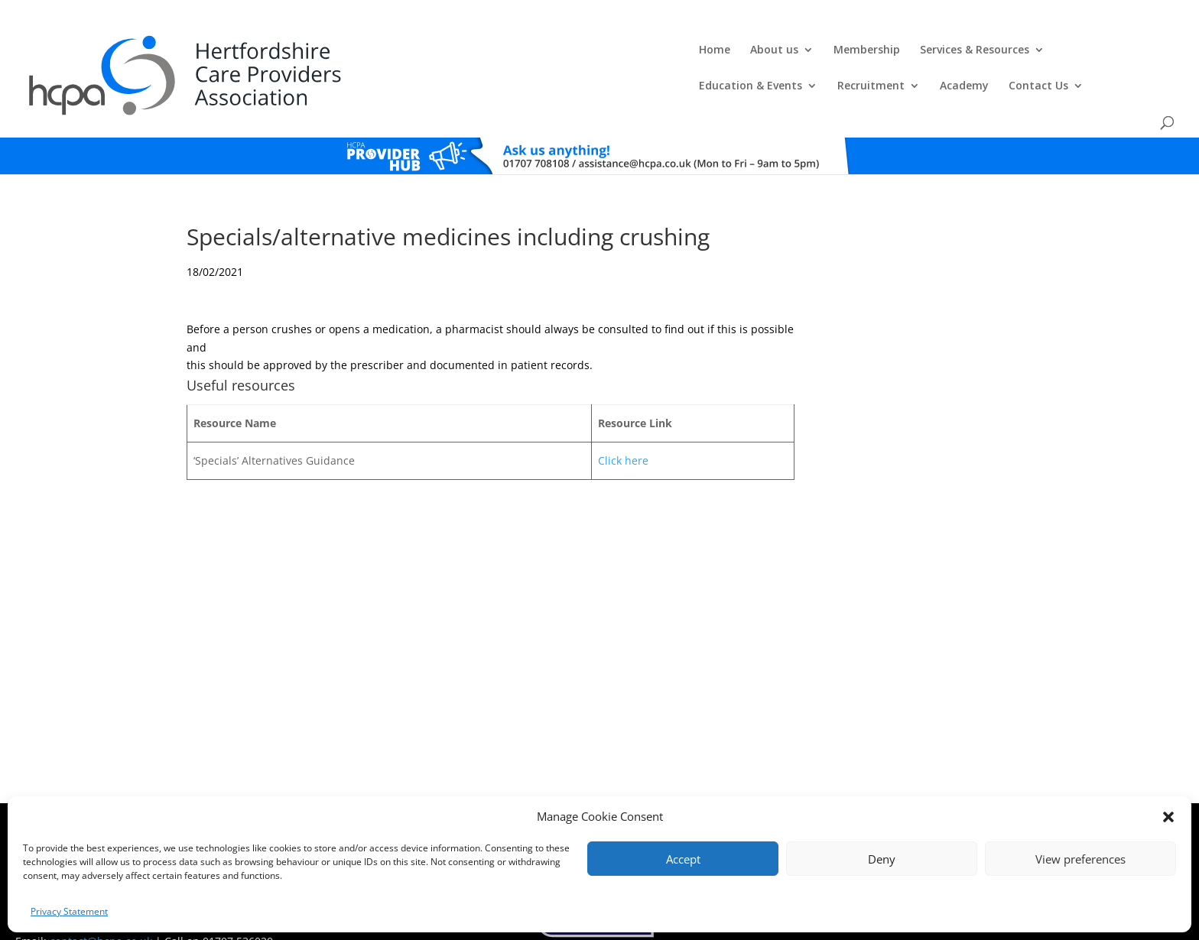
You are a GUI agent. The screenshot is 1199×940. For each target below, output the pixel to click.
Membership (506, 50)
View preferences (1080, 859)
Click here (623, 421)
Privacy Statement (69, 911)
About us (413, 50)
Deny (881, 859)
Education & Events (755, 50)
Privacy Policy (606, 793)
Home (353, 50)
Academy (968, 50)
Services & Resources (613, 50)
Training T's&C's (676, 793)
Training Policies (751, 793)
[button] (1168, 817)
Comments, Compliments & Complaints (489, 793)
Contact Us (1043, 50)
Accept (683, 859)
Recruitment (875, 50)
